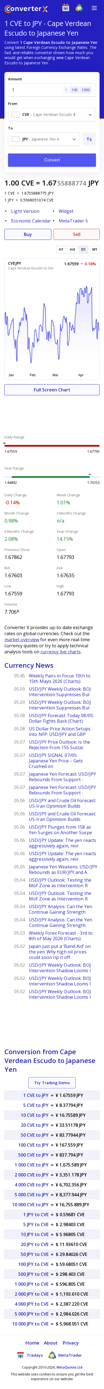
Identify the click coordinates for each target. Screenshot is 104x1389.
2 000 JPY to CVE (32, 1294)
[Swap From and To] (89, 139)
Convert (52, 160)
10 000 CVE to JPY (30, 1205)
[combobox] (52, 114)
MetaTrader (65, 1355)
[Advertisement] (52, 412)
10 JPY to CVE (35, 1234)
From (12, 103)
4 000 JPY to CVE (32, 1304)
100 (74, 90)
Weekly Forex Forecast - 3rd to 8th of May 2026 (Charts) (61, 936)
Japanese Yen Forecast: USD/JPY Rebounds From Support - (62, 777)
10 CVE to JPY (35, 1115)
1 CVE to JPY (36, 1095)
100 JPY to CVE (33, 1264)
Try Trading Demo (52, 1082)
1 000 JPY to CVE (32, 1284)
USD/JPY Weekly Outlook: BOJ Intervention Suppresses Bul (60, 692)
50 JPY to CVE (35, 1254)
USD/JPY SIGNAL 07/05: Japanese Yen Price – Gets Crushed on (56, 760)
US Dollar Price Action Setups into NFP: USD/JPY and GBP (59, 731)
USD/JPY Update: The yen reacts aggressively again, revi (62, 843)
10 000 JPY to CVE (30, 1324)
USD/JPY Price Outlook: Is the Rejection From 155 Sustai (59, 745)
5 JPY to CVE (36, 1224)
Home (32, 1343)
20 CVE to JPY (35, 1125)
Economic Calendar (31, 221)
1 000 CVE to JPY (32, 1165)
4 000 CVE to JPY (32, 1185)
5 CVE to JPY (36, 1105)
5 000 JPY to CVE (32, 1314)
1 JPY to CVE (36, 1215)
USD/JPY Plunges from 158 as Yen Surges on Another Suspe (60, 830)
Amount (15, 78)
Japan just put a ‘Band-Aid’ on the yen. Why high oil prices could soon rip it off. (60, 951)
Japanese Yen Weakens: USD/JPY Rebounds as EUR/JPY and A (63, 869)
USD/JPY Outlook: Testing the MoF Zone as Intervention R (60, 883)
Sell (76, 234)
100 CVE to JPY (33, 1145)
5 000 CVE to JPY (32, 1195)
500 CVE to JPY (33, 1155)
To (10, 128)
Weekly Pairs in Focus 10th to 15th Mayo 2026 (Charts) (59, 678)
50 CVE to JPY (35, 1135)
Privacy (70, 1343)
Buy (28, 234)
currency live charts (60, 652)
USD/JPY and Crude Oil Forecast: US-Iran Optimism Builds (62, 803)
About (51, 1343)
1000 (86, 90)
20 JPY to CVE (35, 1244)
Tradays (30, 1355)
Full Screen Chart (52, 390)
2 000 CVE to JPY (32, 1175)
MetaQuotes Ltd (69, 1367)
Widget (66, 211)
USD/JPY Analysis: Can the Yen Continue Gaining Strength (60, 909)
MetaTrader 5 (73, 221)
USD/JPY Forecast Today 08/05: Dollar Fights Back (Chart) (61, 718)
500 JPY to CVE (33, 1274)
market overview (21, 640)
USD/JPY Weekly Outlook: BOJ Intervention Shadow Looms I (60, 968)
